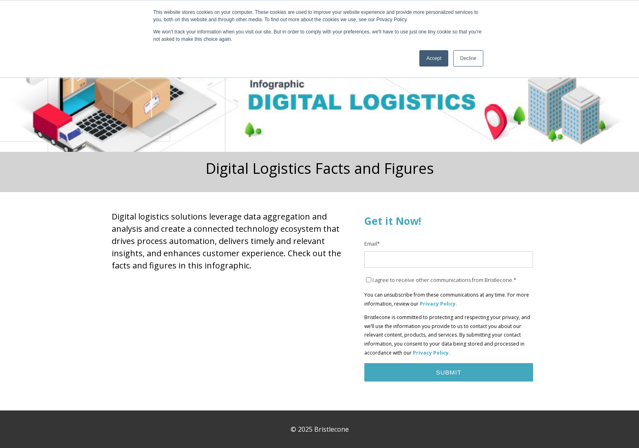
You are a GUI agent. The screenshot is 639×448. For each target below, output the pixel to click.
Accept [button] (433, 58)
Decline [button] (468, 58)
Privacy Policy (438, 303)
